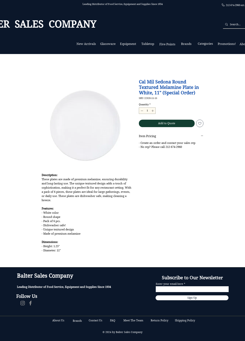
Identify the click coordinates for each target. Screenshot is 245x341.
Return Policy (160, 320)
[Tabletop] (147, 44)
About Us (58, 320)
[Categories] (205, 44)
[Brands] (186, 44)
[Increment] (153, 111)
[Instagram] (23, 303)
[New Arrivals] (86, 44)
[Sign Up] (192, 297)
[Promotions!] (227, 44)
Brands (77, 320)
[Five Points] (167, 44)
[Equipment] (128, 44)
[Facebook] (30, 303)
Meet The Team (133, 320)
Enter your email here (169, 284)
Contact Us (96, 320)
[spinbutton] (147, 111)
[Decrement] (141, 111)
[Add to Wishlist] (200, 123)
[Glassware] (108, 44)
